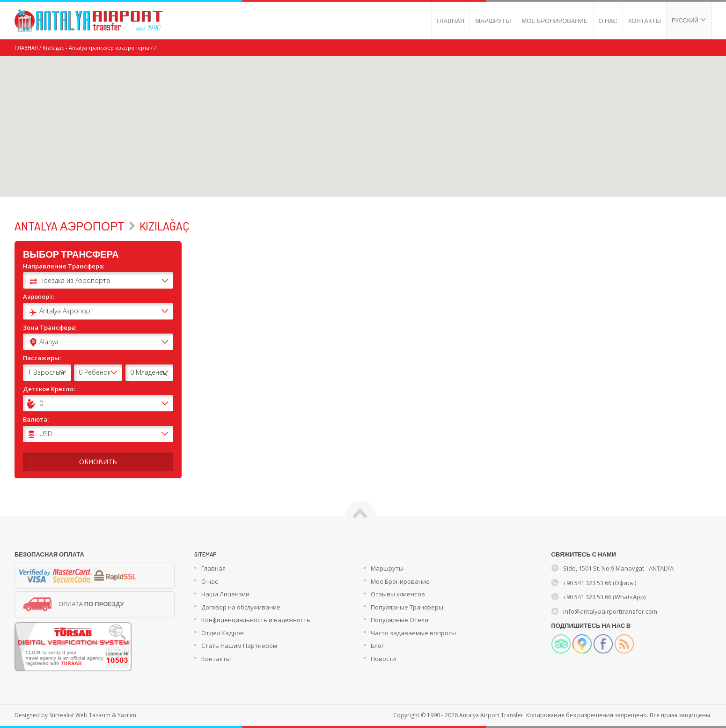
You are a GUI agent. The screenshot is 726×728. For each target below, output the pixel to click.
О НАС (608, 20)
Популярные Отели (399, 620)
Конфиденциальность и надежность (255, 620)
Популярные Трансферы (407, 607)
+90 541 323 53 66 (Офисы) (599, 583)
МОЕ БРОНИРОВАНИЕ (554, 20)
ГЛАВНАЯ (451, 20)
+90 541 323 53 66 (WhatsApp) (604, 597)
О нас (209, 581)
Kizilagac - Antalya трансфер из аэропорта (96, 47)
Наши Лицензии (225, 594)
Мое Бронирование (400, 581)
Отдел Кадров (222, 633)
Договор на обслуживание (240, 607)
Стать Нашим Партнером (239, 645)
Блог (377, 645)
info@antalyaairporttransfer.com (610, 611)
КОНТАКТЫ (644, 20)
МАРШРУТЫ (493, 20)
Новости (383, 658)
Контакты (216, 658)
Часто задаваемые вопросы (413, 633)
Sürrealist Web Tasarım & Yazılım (92, 715)
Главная (213, 568)
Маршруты (387, 568)
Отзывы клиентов (398, 594)
